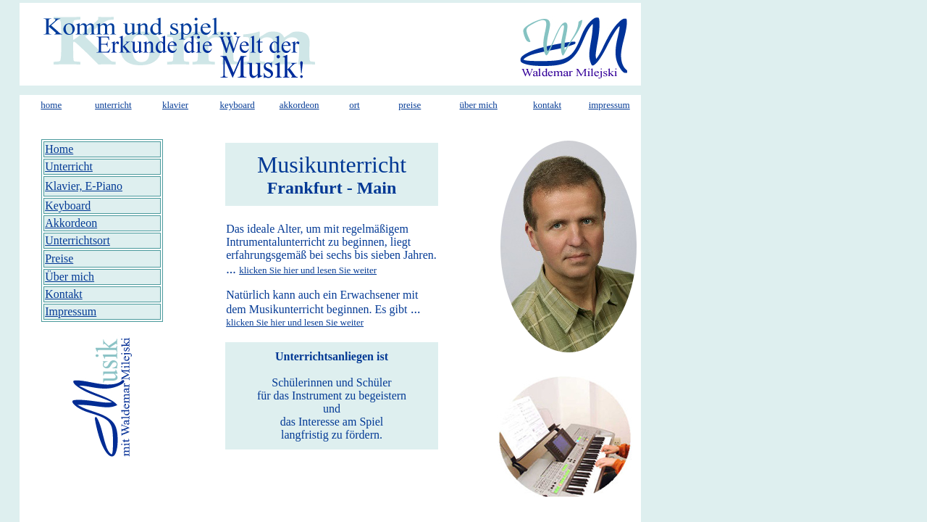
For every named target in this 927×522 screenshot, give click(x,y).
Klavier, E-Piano (83, 186)
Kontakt (64, 294)
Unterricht (69, 166)
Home (59, 149)
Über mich (69, 276)
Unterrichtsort (77, 240)
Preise (59, 258)
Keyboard (68, 205)
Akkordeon (71, 223)
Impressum (70, 311)
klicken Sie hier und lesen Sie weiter (308, 270)
